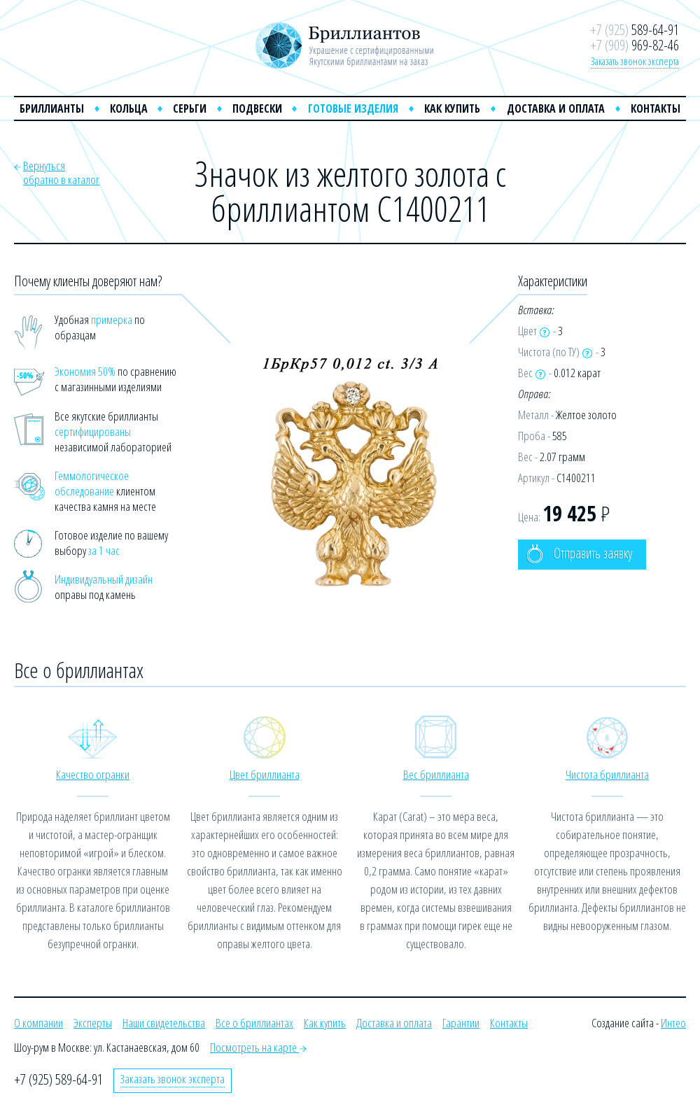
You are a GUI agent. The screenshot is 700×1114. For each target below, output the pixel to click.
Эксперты (93, 1023)
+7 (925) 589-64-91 (58, 1079)
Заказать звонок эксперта (635, 61)
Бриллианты (52, 108)
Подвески (257, 108)
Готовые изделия (353, 108)
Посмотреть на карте (258, 1047)
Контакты (655, 108)
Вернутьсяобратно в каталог (61, 172)
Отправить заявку (579, 554)
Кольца (129, 108)
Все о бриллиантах (254, 1023)
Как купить (452, 108)
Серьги (189, 108)
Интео (673, 1023)
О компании (38, 1023)
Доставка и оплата (556, 108)
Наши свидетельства (163, 1023)
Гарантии (460, 1023)
